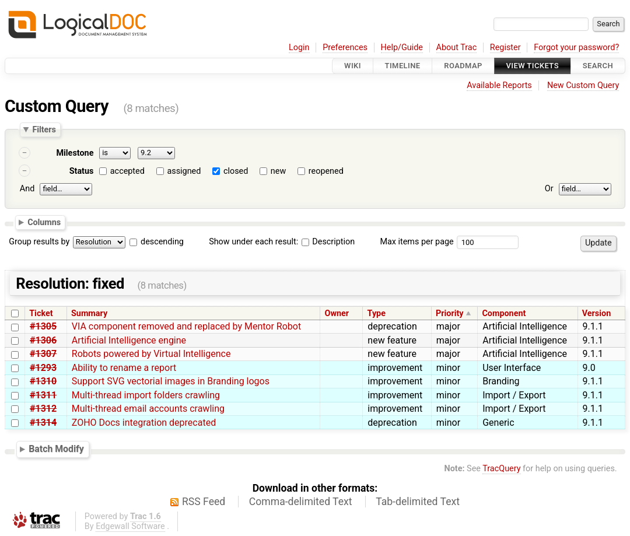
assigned (184, 171)
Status (81, 171)
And (27, 189)
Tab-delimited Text (418, 501)
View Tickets (532, 65)
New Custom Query (583, 85)
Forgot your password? (576, 47)
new (278, 171)
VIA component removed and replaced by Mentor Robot (186, 326)
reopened (326, 171)
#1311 (43, 395)
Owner (336, 313)
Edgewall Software (130, 526)
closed (235, 171)
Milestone (74, 153)
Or (549, 189)
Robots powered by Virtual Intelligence (151, 353)
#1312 (43, 408)
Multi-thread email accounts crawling (148, 408)
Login (299, 47)
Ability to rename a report (124, 367)
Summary (89, 313)
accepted (127, 171)
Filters (43, 129)
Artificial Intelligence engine (129, 340)
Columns (44, 221)
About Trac (456, 47)
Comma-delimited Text (300, 501)
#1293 (43, 367)
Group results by (39, 242)
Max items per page (416, 242)
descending (162, 242)
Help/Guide (402, 47)
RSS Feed (203, 501)
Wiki (352, 65)
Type (377, 313)
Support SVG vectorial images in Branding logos (171, 381)
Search (598, 65)
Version (596, 313)
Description (328, 242)
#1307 (43, 353)
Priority (450, 313)
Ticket (40, 313)
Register (505, 47)
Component (504, 313)
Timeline (403, 65)
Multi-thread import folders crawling (146, 395)
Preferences (345, 47)
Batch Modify (56, 448)
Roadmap (463, 65)
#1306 (43, 340)
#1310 (43, 381)
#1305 (43, 326)
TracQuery (501, 469)
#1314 (43, 422)
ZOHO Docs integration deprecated (144, 422)
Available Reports (499, 85)
